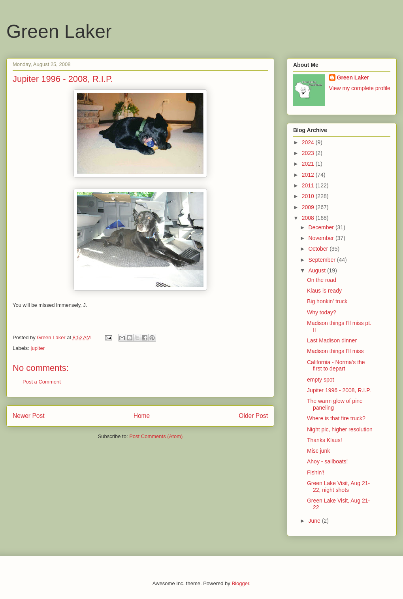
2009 (309, 207)
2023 (309, 153)
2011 (309, 185)
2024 (309, 142)
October (319, 249)
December (321, 227)
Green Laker (59, 31)
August (317, 270)
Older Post (253, 415)
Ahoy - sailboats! (327, 461)
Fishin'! (315, 472)
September (322, 260)
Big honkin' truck (327, 301)
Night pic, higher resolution (340, 429)
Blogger (240, 583)
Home (142, 415)
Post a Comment (42, 382)
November (321, 238)
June (315, 521)
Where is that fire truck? (336, 418)
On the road (321, 280)
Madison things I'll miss (335, 351)
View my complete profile (359, 88)
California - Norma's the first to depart (336, 365)
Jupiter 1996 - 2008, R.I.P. (339, 390)
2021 (309, 164)
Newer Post (29, 415)
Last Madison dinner (332, 340)
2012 (309, 175)
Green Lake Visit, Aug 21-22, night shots (338, 486)
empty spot (320, 379)
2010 (309, 196)
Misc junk (318, 451)
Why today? (321, 312)
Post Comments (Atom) (156, 436)
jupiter (38, 348)
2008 (309, 218)
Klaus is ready (324, 290)
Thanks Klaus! (324, 440)
